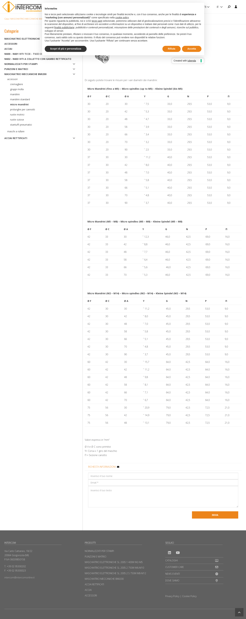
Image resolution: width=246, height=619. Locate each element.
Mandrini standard (20, 99)
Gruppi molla (17, 89)
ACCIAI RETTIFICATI (15, 138)
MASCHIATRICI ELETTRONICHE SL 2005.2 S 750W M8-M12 (115, 573)
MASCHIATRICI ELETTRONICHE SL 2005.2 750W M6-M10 (114, 567)
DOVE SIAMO (172, 580)
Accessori (12, 79)
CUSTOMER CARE (174, 567)
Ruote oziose (17, 119)
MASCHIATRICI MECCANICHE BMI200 (28, 18)
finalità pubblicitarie (64, 27)
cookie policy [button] (122, 17)
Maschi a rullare (15, 131)
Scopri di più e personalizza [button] (65, 48)
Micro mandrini (19, 104)
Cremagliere (16, 84)
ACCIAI (88, 590)
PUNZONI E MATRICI (16, 69)
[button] (239, 612)
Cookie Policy (189, 596)
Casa (6, 18)
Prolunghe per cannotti (22, 109)
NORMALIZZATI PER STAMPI (20, 64)
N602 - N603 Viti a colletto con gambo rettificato (37, 59)
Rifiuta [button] (171, 48)
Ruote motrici (17, 114)
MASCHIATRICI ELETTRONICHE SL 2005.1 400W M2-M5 (114, 562)
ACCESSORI (91, 595)
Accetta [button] (191, 48)
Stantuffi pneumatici (21, 124)
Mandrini (15, 94)
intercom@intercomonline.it (19, 577)
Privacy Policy (172, 596)
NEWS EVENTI (172, 573)
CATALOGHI (171, 560)
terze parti (97, 21)
